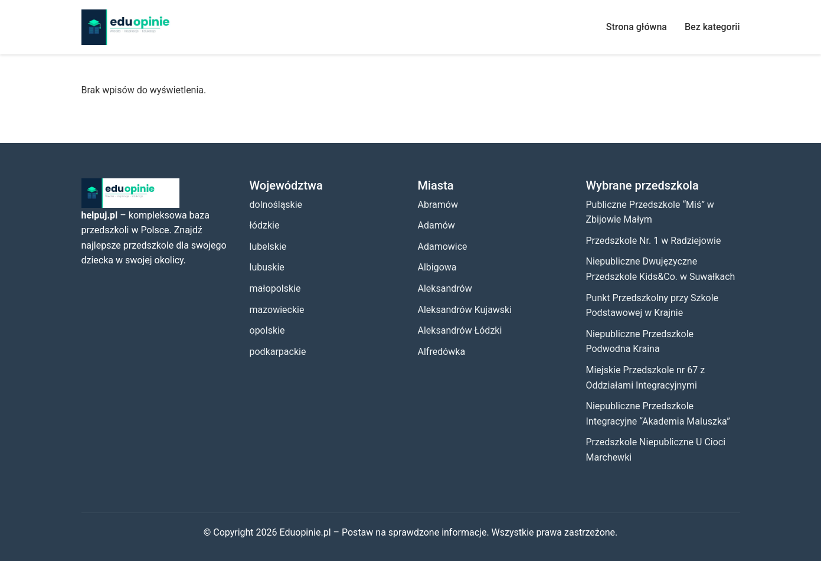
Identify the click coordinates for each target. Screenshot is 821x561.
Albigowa (437, 267)
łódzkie (265, 225)
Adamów (436, 225)
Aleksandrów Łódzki (460, 330)
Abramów (438, 204)
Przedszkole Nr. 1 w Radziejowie (653, 240)
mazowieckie (277, 309)
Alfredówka (442, 351)
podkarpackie (278, 351)
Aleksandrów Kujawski (465, 309)
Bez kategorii (712, 26)
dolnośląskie (276, 204)
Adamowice (442, 246)
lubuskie (267, 267)
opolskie (267, 330)
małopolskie (275, 288)
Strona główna (636, 26)
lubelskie (268, 246)
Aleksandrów (445, 288)
